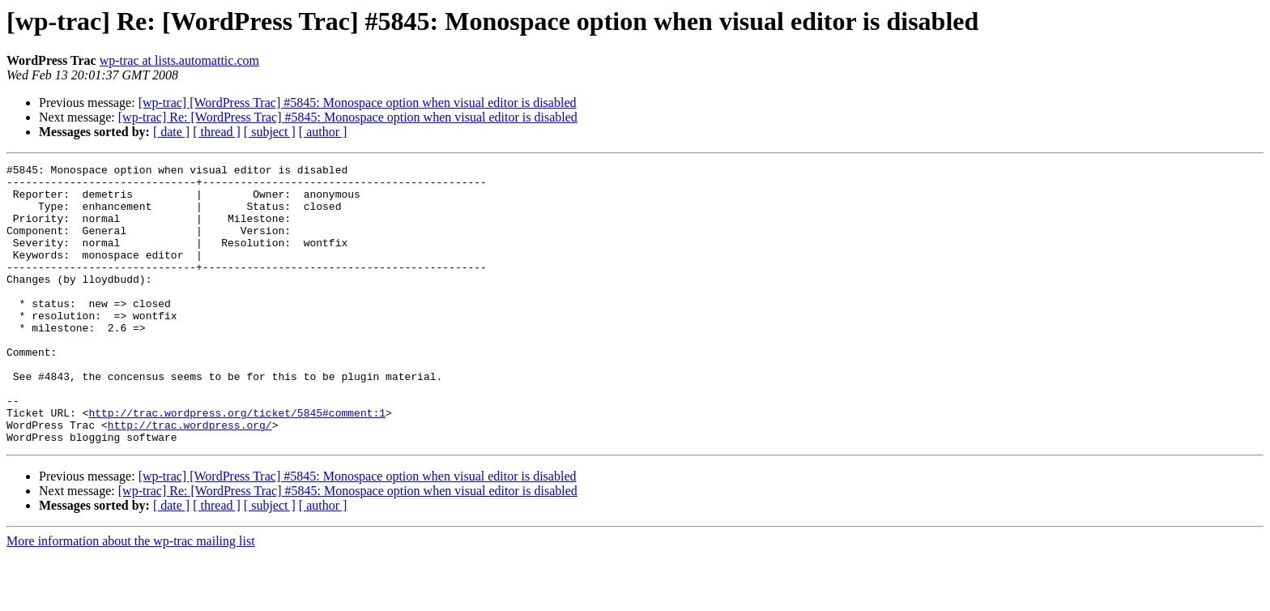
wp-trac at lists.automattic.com (179, 60)
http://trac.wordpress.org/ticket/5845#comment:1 (237, 463)
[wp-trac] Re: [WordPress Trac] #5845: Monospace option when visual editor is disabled (347, 117)
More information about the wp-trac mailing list (130, 597)
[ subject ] (270, 132)
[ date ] (171, 132)
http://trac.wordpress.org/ (190, 478)
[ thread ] (217, 132)
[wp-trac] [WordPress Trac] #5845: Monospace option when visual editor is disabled (358, 102)
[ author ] (323, 132)
